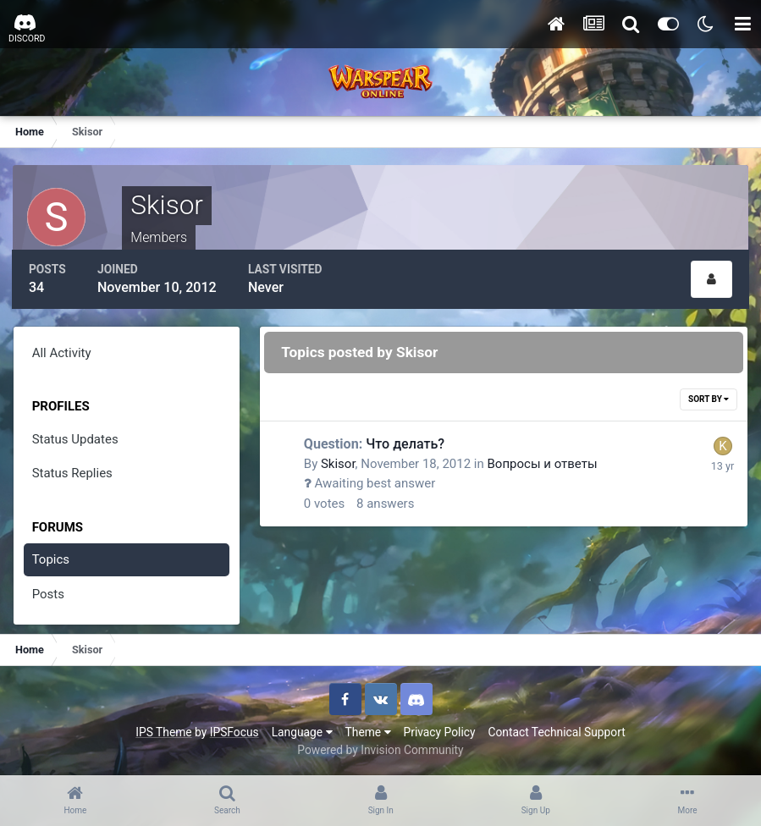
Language (302, 731)
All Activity (61, 352)
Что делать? (375, 443)
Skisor (339, 463)
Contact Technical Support (556, 731)
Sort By (708, 398)
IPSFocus (234, 731)
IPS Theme (163, 731)
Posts (48, 593)
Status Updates (75, 438)
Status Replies (72, 472)
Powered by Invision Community (380, 749)
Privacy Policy (440, 731)
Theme (368, 731)
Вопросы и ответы (543, 463)
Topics (50, 558)
